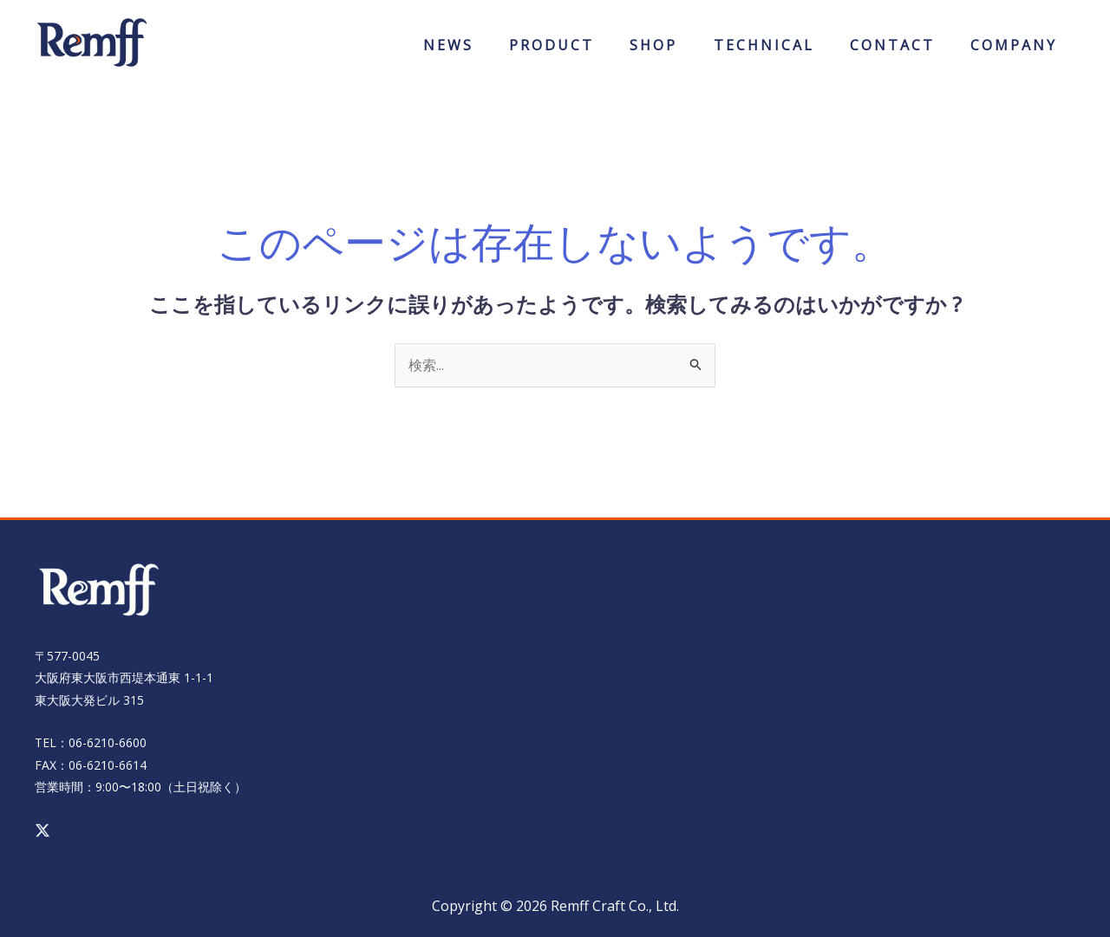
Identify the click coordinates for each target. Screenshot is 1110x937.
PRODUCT (541, 46)
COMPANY (1013, 46)
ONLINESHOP (646, 46)
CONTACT (888, 46)
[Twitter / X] (42, 830)
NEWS (436, 46)
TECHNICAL (758, 46)
